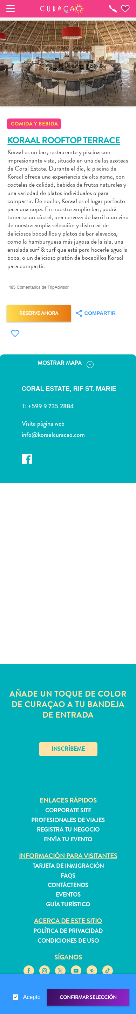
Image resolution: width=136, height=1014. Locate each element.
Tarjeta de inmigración (68, 866)
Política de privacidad (68, 931)
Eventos (68, 895)
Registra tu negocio (68, 830)
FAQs (68, 876)
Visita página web (43, 423)
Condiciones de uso (68, 941)
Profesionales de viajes (68, 820)
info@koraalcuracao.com (53, 434)
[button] (62, 8)
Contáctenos (68, 885)
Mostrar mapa (66, 363)
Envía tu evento (68, 839)
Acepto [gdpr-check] (32, 997)
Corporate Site (68, 810)
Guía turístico (68, 904)
